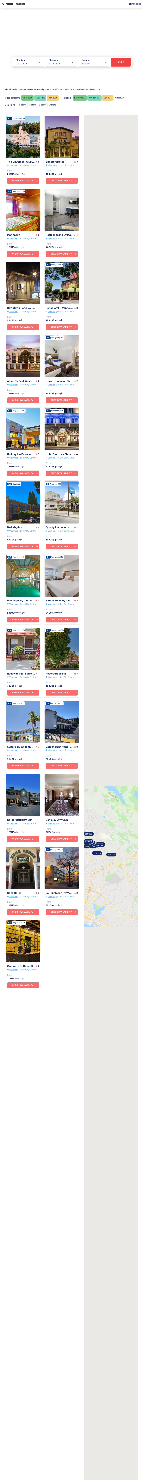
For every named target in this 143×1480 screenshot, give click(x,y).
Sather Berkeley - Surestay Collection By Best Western (60, 600)
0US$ (93, 846)
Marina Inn (13, 235)
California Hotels (61, 89)
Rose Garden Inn (56, 673)
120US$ (97, 853)
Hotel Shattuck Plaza (59, 454)
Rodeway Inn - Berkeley (21, 673)
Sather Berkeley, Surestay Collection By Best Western (21, 820)
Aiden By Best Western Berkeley (21, 381)
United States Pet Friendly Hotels (35, 89)
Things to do (135, 4)
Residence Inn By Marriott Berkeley (60, 235)
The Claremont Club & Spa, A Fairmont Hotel (21, 161)
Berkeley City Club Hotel (21, 600)
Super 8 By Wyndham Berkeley (21, 746)
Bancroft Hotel (55, 161)
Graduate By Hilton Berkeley (21, 966)
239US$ (89, 844)
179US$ (99, 845)
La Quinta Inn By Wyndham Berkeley (60, 893)
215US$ (111, 854)
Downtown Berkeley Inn (21, 308)
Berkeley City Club (57, 820)
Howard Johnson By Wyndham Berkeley (60, 381)
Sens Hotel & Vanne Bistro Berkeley (60, 308)
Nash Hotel (14, 893)
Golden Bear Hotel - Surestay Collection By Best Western (60, 746)
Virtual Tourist (13, 4)
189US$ (88, 834)
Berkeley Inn (14, 527)
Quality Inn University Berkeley (60, 527)
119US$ (88, 841)
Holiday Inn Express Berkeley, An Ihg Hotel (21, 454)
